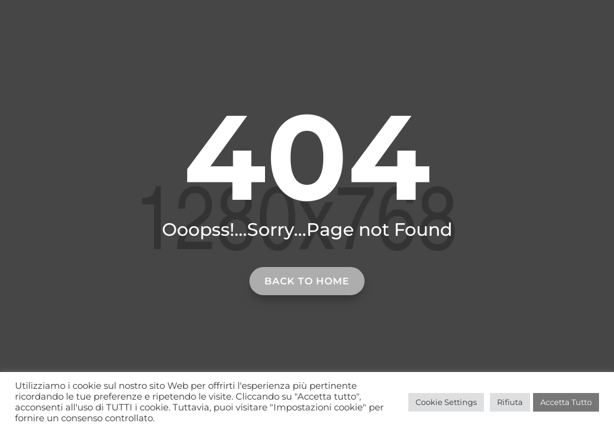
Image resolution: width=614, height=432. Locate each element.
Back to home (307, 281)
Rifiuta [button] (510, 402)
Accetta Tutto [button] (566, 402)
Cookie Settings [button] (446, 402)
